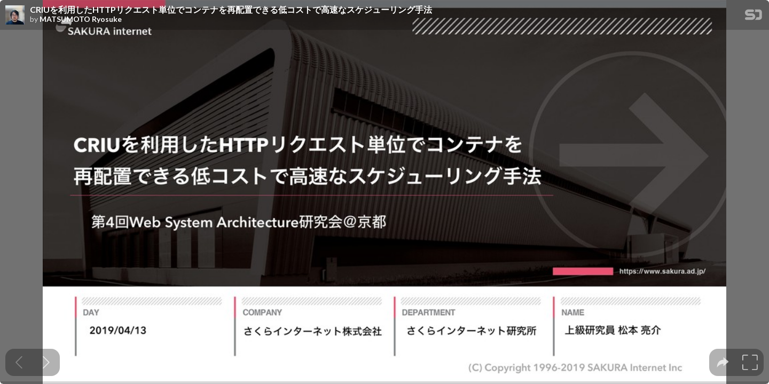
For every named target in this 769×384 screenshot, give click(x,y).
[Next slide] (46, 362)
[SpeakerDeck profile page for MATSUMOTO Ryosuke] (15, 15)
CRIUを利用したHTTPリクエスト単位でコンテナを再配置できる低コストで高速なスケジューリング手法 (231, 9)
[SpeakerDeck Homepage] (753, 17)
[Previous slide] (19, 362)
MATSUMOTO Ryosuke (81, 19)
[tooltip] (723, 362)
